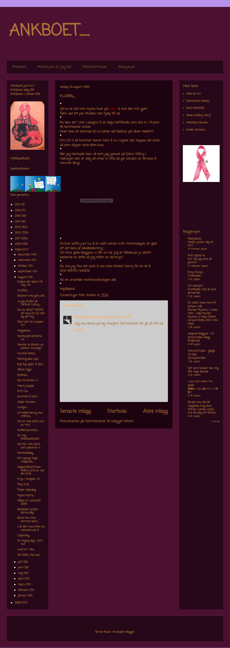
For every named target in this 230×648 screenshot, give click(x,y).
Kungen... (22, 407)
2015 (18, 216)
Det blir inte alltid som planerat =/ (28, 446)
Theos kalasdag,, (26, 490)
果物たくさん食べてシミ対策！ (203, 390)
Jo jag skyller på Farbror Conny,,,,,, (28, 303)
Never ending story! (198, 115)
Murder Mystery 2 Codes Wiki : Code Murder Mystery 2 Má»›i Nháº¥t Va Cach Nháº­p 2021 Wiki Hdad (203, 317)
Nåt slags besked (198, 372)
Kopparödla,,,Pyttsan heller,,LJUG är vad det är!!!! (30, 470)
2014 (18, 222)
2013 (18, 227)
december (24, 255)
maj (21, 573)
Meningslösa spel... (28, 359)
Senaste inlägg (75, 411)
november (25, 260)
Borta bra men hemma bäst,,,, (27, 519)
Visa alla (216, 421)
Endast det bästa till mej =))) (30, 283)
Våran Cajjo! (24, 370)
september (25, 272)
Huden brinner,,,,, (196, 130)
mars (22, 585)
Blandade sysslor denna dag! (27, 511)
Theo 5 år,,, (23, 485)
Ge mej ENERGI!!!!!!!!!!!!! (28, 437)
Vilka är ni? (193, 94)
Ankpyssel (126, 67)
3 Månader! (194, 276)
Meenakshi (194, 239)
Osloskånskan (84, 317)
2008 (18, 603)
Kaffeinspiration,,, (27, 430)
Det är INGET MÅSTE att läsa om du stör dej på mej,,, (31, 313)
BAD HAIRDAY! (195, 108)
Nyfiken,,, (22, 375)
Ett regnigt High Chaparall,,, (27, 460)
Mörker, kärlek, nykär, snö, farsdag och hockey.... (202, 411)
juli (20, 562)
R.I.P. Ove (22, 391)
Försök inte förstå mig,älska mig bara (200, 404)
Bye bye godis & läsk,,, (30, 364)
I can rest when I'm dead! (200, 383)
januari (23, 596)
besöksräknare (19, 169)
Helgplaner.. (24, 331)
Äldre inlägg (155, 411)
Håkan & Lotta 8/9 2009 (28, 502)
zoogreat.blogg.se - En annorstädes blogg (201, 336)
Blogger (130, 632)
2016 (18, 210)
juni (20, 568)
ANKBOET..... (49, 31)
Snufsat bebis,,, (26, 354)
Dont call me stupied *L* (30, 323)
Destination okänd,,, (197, 101)
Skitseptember (197, 358)
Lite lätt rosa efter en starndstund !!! (31, 528)
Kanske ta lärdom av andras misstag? (30, 346)
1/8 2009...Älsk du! (28, 555)
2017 (18, 205)
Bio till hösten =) (27, 380)
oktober (23, 266)
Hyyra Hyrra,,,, (25, 495)
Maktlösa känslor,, (197, 123)
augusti (23, 277)
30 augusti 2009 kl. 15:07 (113, 317)
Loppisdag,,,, (23, 536)
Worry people (25, 386)
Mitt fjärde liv (196, 256)
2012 (18, 233)
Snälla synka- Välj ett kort (200, 244)
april (21, 579)
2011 (18, 239)
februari (23, 590)
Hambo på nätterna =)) (29, 338)
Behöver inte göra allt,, (31, 296)
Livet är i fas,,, (25, 550)
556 (37, 94)
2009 (18, 250)
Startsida (116, 411)
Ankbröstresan (94, 67)
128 (32, 90)
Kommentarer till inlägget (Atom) (109, 421)
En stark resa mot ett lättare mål (202, 305)
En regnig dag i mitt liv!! (30, 542)
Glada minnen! (26, 402)
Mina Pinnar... (196, 272)
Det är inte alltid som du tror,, (30, 423)
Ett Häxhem (195, 286)
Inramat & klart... (28, 397)
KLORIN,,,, (22, 291)
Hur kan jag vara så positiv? (200, 261)
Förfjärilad (194, 341)
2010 (18, 244)
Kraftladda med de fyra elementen (202, 291)
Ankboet (19, 67)
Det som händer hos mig (203, 368)
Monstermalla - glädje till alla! (201, 353)
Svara (78, 330)
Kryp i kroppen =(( (28, 479)
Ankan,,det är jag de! (54, 67)
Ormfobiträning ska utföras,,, (29, 414)
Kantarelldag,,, (25, 453)
